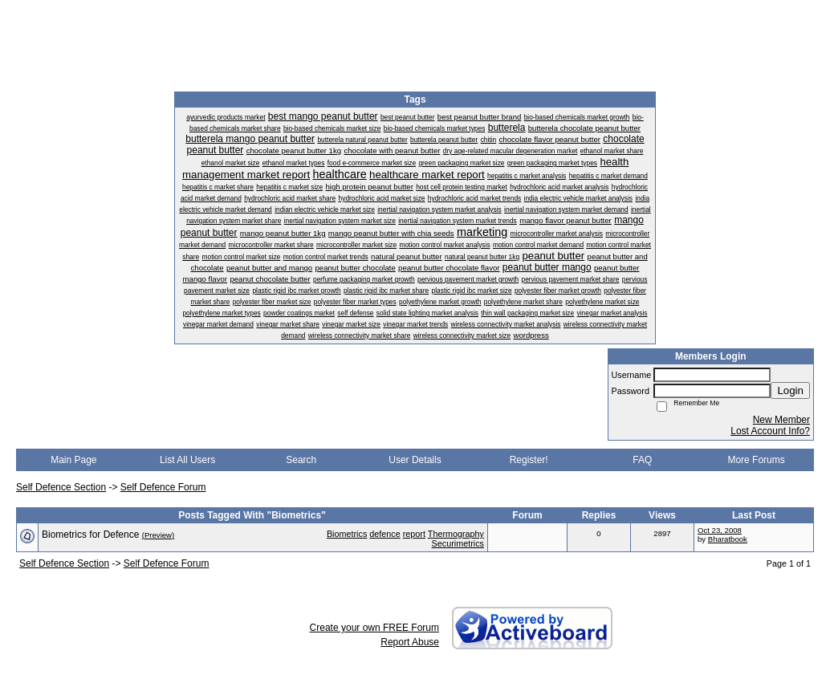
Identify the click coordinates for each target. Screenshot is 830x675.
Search (301, 460)
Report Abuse (409, 642)
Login (790, 390)
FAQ (642, 460)
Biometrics (347, 534)
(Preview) (158, 535)
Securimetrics (458, 543)
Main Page (73, 460)
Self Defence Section (61, 487)
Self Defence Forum (163, 487)
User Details (415, 460)
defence (384, 534)
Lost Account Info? (770, 431)
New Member (781, 419)
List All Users (187, 460)
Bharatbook (727, 539)
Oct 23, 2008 (720, 530)
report (414, 534)
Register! (529, 460)
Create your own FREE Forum (374, 627)
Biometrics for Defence (90, 534)
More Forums (755, 460)
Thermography (456, 534)
